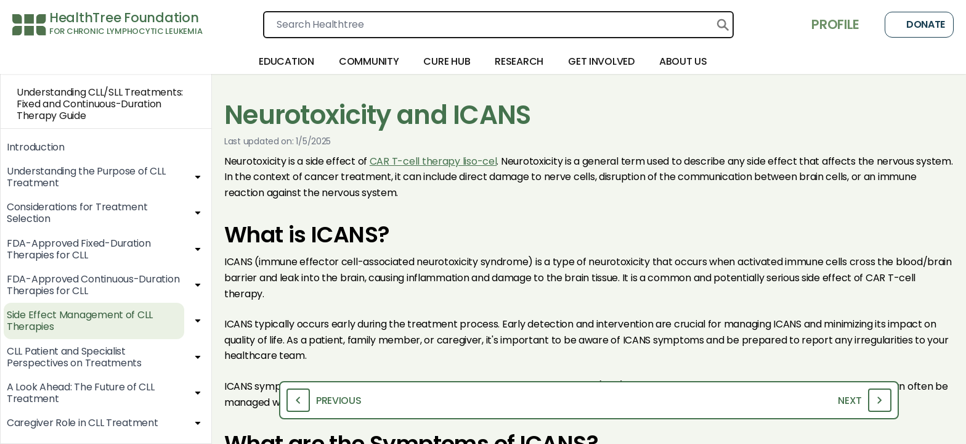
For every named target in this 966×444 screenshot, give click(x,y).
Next (864, 400)
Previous (324, 400)
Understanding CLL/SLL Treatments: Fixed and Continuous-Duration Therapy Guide (92, 104)
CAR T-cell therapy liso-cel (433, 161)
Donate (919, 24)
